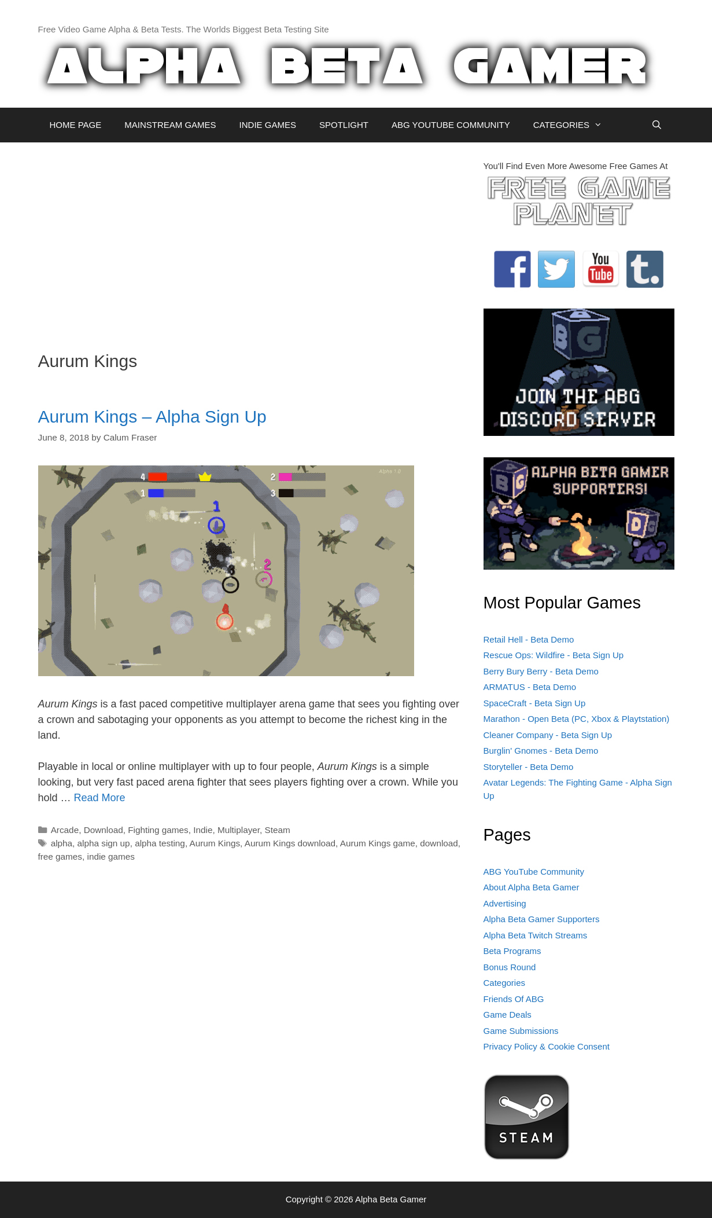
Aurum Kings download (290, 843)
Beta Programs (512, 951)
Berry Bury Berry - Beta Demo (541, 671)
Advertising (505, 903)
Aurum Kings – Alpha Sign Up (152, 416)
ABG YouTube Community (534, 871)
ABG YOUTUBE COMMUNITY (451, 125)
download (439, 843)
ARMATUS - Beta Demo (530, 687)
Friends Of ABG (514, 999)
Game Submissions (521, 1031)
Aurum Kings (215, 843)
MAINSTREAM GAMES (170, 125)
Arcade (65, 830)
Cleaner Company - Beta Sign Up (548, 735)
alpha (61, 843)
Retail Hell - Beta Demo (529, 639)
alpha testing (160, 843)
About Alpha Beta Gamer (532, 887)
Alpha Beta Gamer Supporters (542, 919)
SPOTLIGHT (343, 125)
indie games (111, 856)
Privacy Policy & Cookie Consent (547, 1046)
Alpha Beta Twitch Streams (536, 935)
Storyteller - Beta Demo (529, 767)
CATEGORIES (573, 125)
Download (103, 830)
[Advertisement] (252, 241)
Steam (277, 830)
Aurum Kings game (377, 843)
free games (60, 856)
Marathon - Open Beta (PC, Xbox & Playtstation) (577, 719)
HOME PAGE (76, 125)
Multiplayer (238, 830)
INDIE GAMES (267, 125)
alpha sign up (104, 843)
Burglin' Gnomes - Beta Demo (541, 750)
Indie (202, 830)
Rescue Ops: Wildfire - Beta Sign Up (554, 655)
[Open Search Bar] (657, 125)
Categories (505, 983)
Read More (100, 798)
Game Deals (508, 1014)
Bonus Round (510, 967)
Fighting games (158, 830)
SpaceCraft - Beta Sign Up (535, 703)
